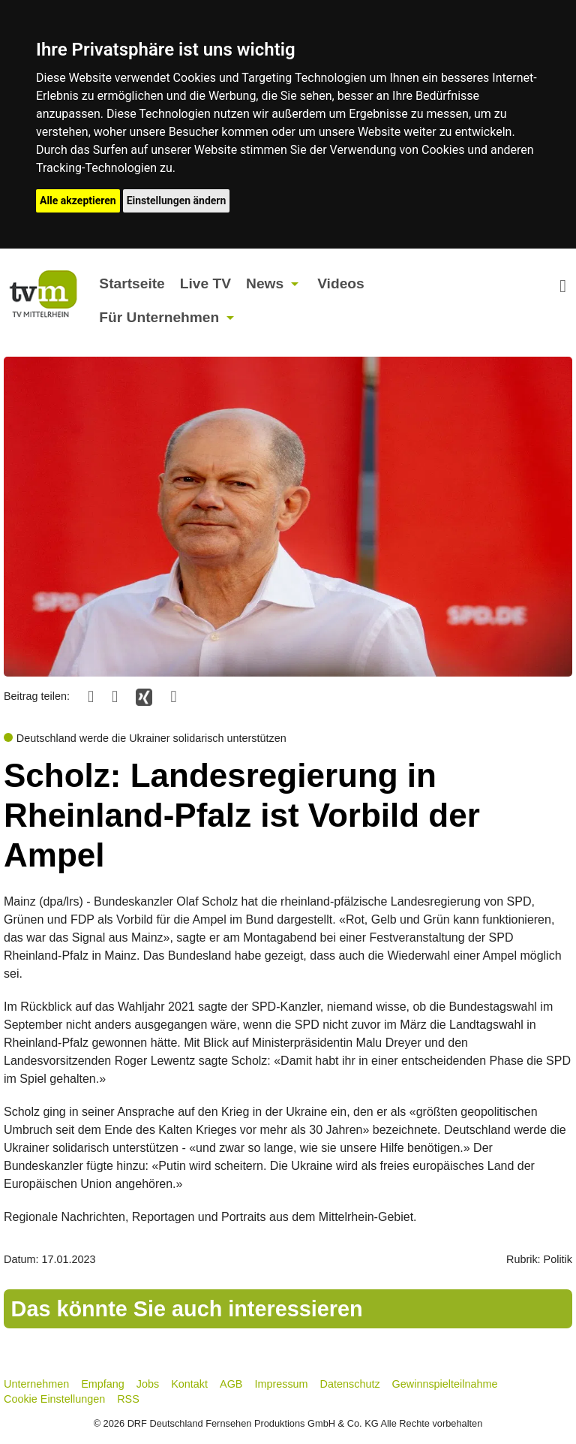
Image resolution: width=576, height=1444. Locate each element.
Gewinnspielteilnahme (445, 1384)
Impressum (281, 1384)
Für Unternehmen (159, 317)
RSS (128, 1399)
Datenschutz (350, 1384)
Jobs (147, 1384)
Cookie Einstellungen (54, 1399)
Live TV (205, 283)
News (265, 283)
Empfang (102, 1384)
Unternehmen (36, 1384)
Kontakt (189, 1384)
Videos (340, 283)
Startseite (131, 283)
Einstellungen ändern (176, 200)
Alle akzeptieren (78, 200)
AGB (231, 1384)
